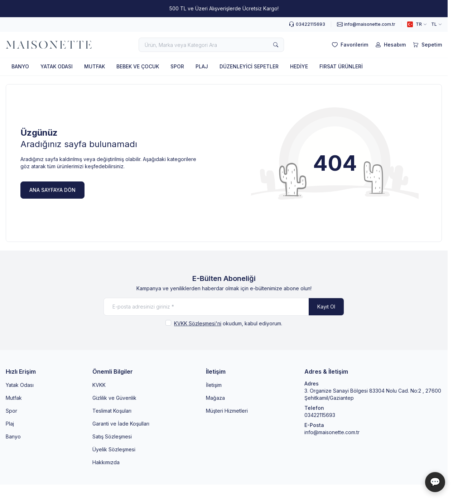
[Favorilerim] (349, 44)
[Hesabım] (390, 44)
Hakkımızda (106, 462)
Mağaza (215, 398)
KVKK (99, 385)
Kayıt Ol (326, 307)
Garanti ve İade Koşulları (120, 424)
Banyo (13, 436)
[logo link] (49, 44)
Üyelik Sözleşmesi (113, 449)
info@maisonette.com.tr (332, 432)
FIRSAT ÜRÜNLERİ (341, 66)
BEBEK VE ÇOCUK (137, 66)
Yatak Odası (20, 385)
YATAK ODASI (56, 66)
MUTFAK (94, 66)
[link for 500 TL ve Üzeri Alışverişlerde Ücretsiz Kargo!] (224, 8)
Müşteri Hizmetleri (227, 411)
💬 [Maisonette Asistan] (435, 482)
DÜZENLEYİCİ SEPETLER (249, 66)
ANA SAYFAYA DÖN (52, 190)
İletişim (214, 385)
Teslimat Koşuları (111, 411)
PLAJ (202, 66)
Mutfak (14, 398)
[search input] (211, 45)
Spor (11, 411)
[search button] (276, 45)
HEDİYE (299, 66)
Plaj (10, 424)
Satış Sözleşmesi (112, 436)
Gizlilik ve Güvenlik (114, 398)
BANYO (20, 66)
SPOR (177, 66)
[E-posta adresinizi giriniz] (224, 306)
